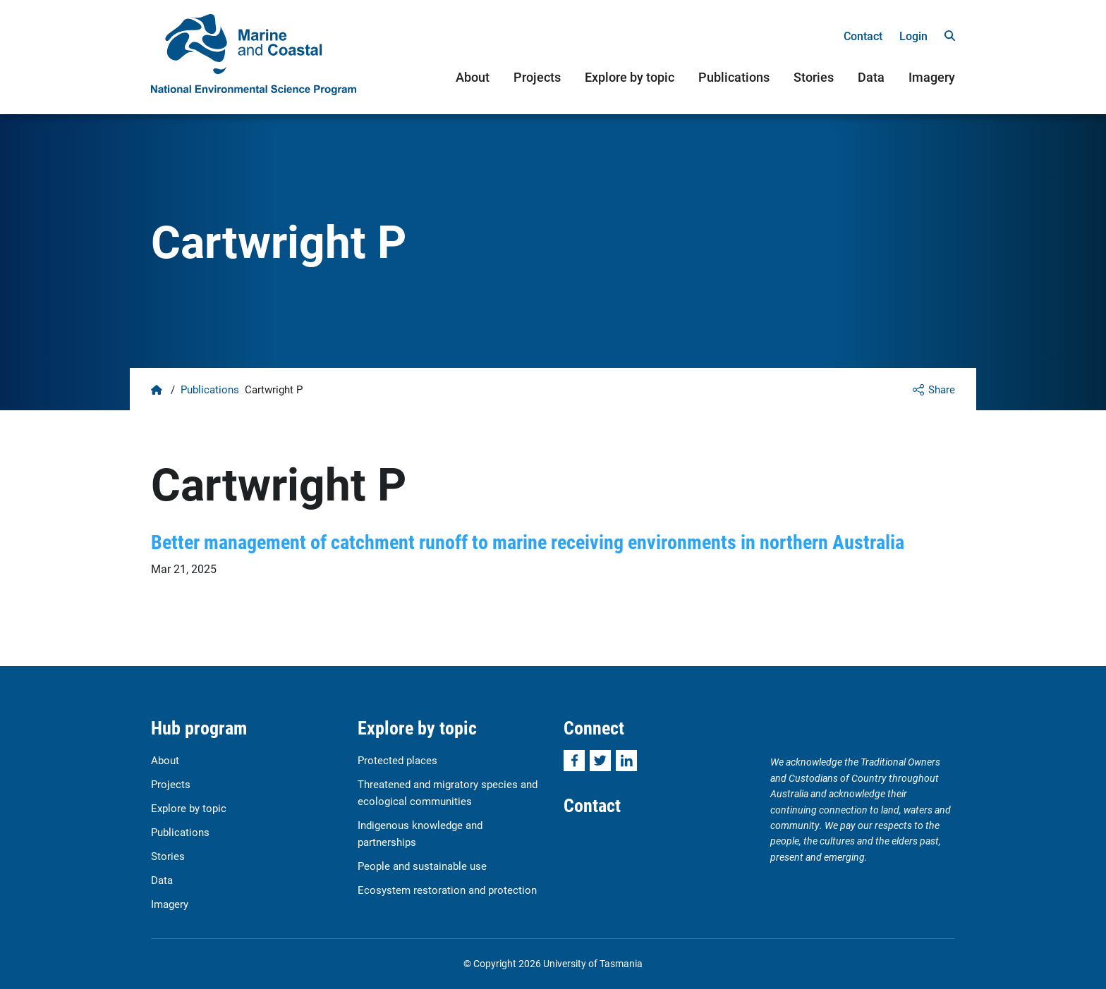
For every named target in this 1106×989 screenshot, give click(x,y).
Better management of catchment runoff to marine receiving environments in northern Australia (527, 541)
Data (871, 76)
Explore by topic (629, 76)
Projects (537, 76)
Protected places (397, 760)
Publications (734, 76)
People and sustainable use (422, 866)
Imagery (932, 76)
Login (913, 35)
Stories (814, 76)
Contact (863, 35)
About (473, 76)
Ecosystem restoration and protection (447, 890)
